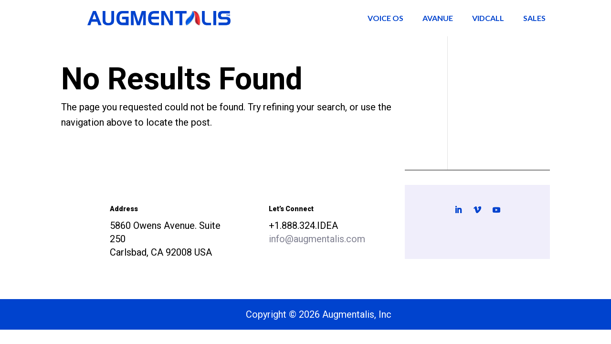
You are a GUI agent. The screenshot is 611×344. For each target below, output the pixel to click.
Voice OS (385, 17)
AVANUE (437, 17)
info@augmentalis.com (317, 239)
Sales (534, 17)
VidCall (488, 17)
